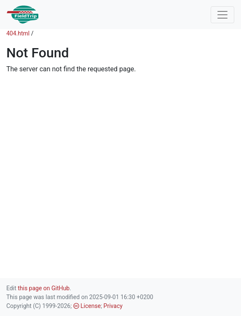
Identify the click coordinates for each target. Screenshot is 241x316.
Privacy (113, 305)
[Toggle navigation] (222, 14)
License (87, 305)
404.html (17, 33)
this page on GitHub (44, 288)
